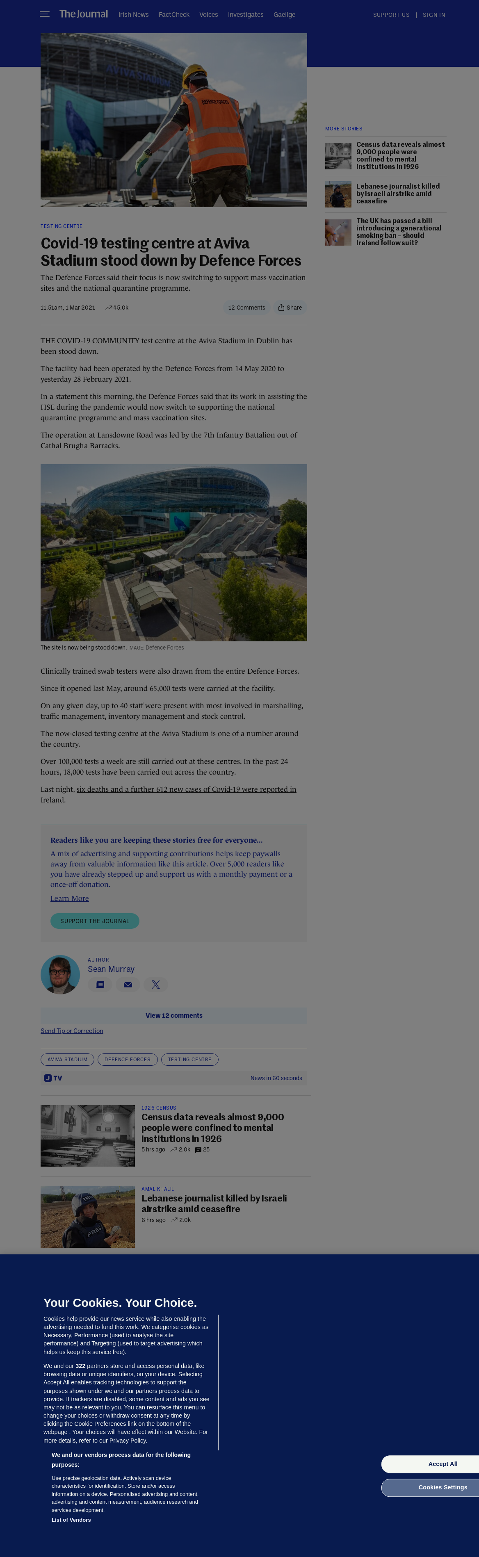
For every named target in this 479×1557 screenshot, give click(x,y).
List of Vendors (71, 1520)
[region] (239, 1405)
